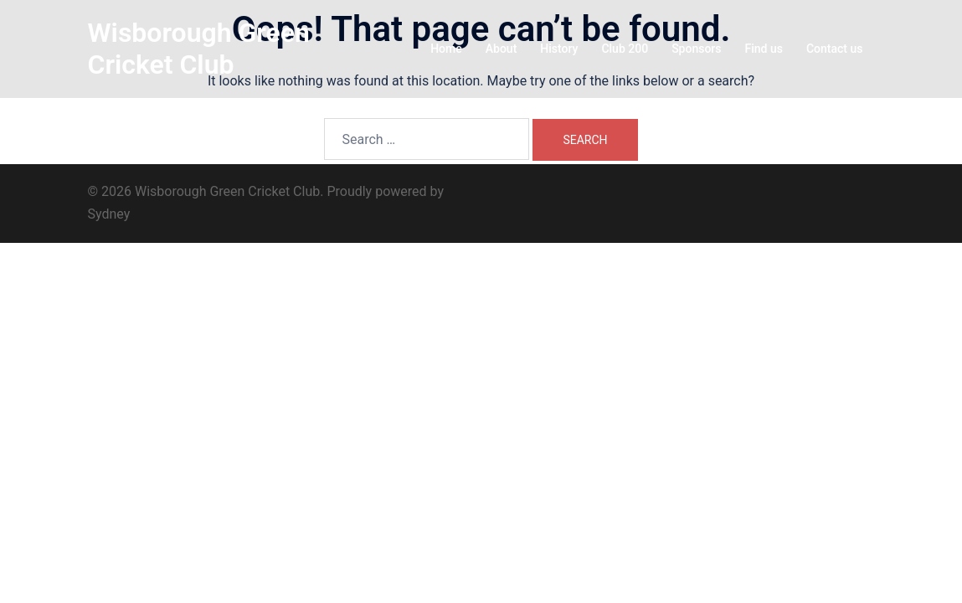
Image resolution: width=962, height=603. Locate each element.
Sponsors (696, 48)
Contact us (834, 48)
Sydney (109, 214)
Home (446, 48)
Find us (764, 48)
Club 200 (624, 48)
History (559, 48)
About (501, 48)
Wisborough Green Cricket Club (199, 48)
